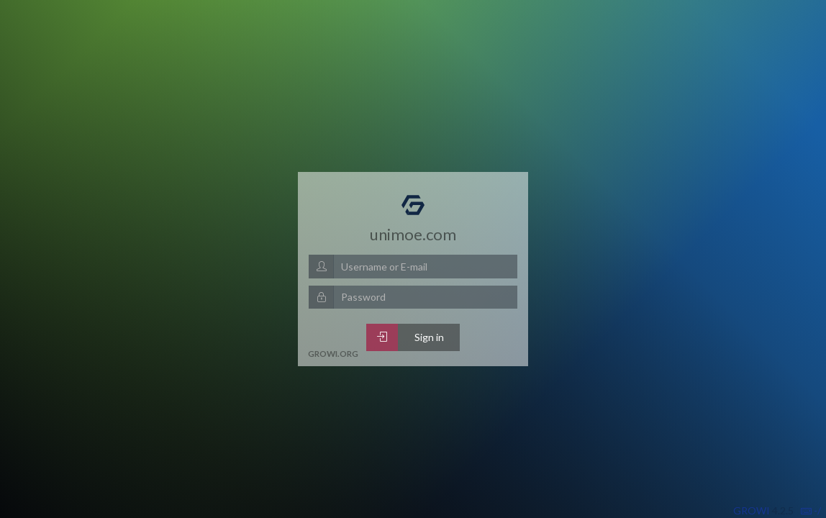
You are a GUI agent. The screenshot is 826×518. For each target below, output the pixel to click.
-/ (811, 510)
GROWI (751, 510)
